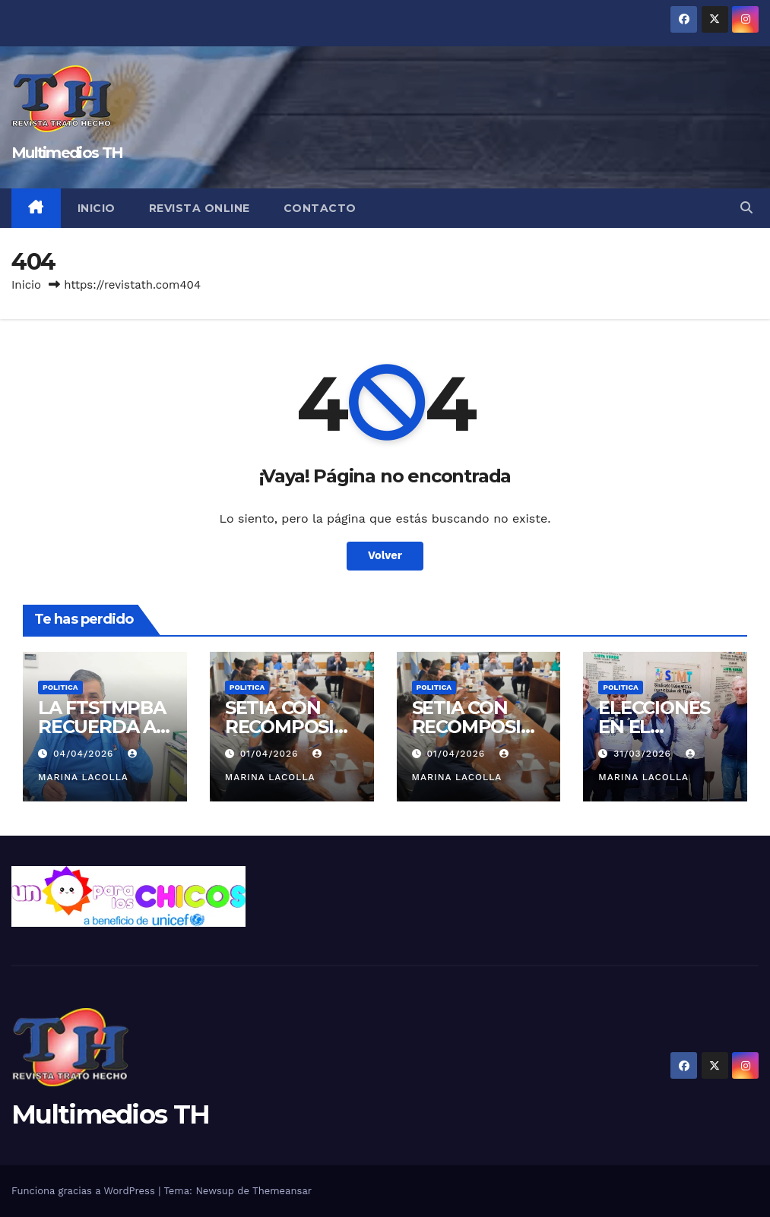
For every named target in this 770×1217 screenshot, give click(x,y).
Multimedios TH (66, 153)
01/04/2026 (271, 753)
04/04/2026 (85, 753)
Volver (385, 556)
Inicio (97, 208)
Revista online (199, 208)
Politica (60, 687)
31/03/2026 (644, 753)
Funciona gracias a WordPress (84, 1190)
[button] (746, 208)
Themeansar (282, 1190)
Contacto (320, 208)
